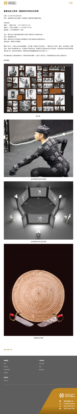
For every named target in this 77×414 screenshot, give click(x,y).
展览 (5, 363)
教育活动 (6, 366)
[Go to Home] (10, 3)
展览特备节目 (8, 349)
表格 (40, 366)
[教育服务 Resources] (6, 360)
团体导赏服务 (7, 369)
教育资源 (6, 372)
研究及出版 (41, 363)
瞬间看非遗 (41, 369)
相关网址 (6, 380)
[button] (71, 3)
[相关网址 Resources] (6, 377)
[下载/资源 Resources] (41, 360)
